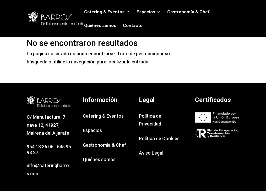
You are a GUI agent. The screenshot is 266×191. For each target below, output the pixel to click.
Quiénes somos (100, 26)
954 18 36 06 (40, 146)
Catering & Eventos (104, 12)
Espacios (146, 12)
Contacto (133, 26)
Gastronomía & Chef (188, 12)
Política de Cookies (159, 138)
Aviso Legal (151, 153)
